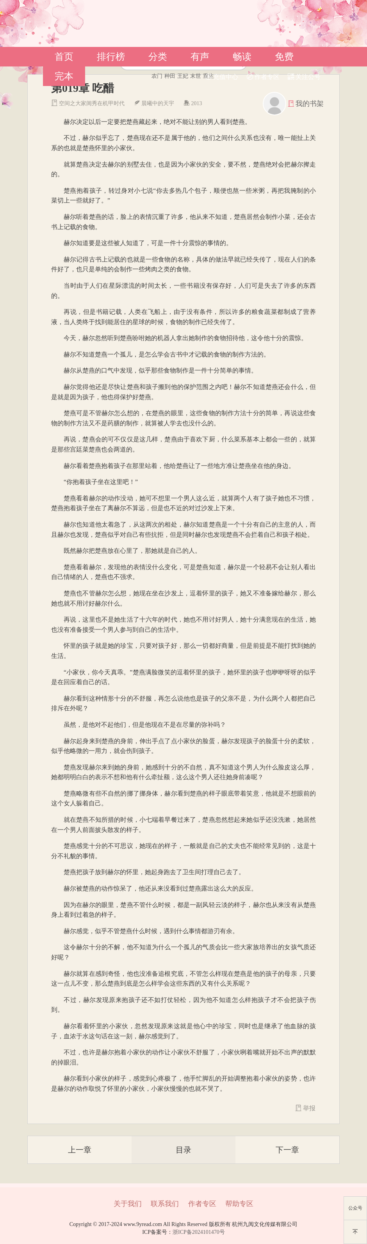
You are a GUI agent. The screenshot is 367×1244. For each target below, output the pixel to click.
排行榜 (111, 57)
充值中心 (221, 76)
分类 (157, 57)
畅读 (242, 57)
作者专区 (263, 76)
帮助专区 (239, 1204)
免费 (284, 57)
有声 (200, 57)
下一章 (287, 1149)
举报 (305, 1108)
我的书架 (310, 104)
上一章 (79, 1149)
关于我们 (128, 1204)
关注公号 (304, 76)
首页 (64, 57)
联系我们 (165, 1204)
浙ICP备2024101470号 (199, 1232)
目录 (183, 1149)
